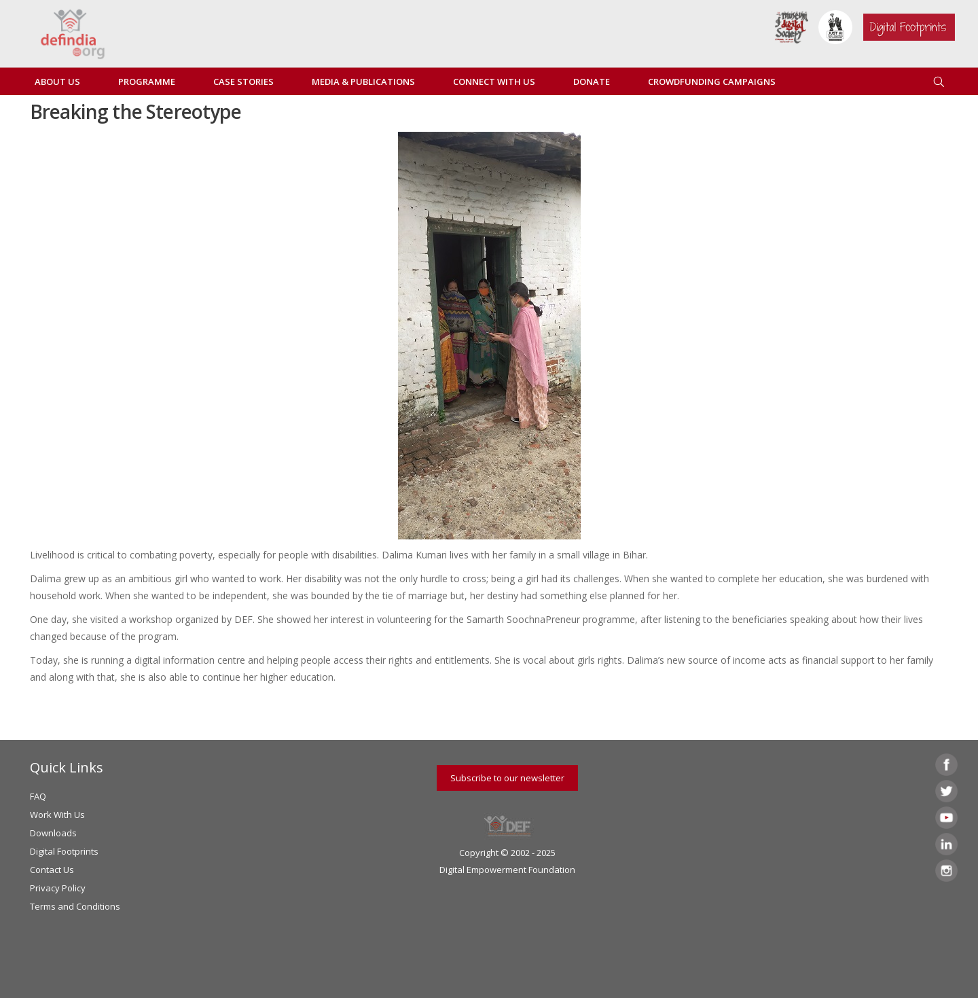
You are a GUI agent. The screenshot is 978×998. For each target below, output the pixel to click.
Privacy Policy (58, 888)
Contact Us (52, 869)
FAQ (38, 796)
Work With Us (57, 814)
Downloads (53, 833)
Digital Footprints (64, 851)
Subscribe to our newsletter (507, 778)
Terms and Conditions (75, 906)
